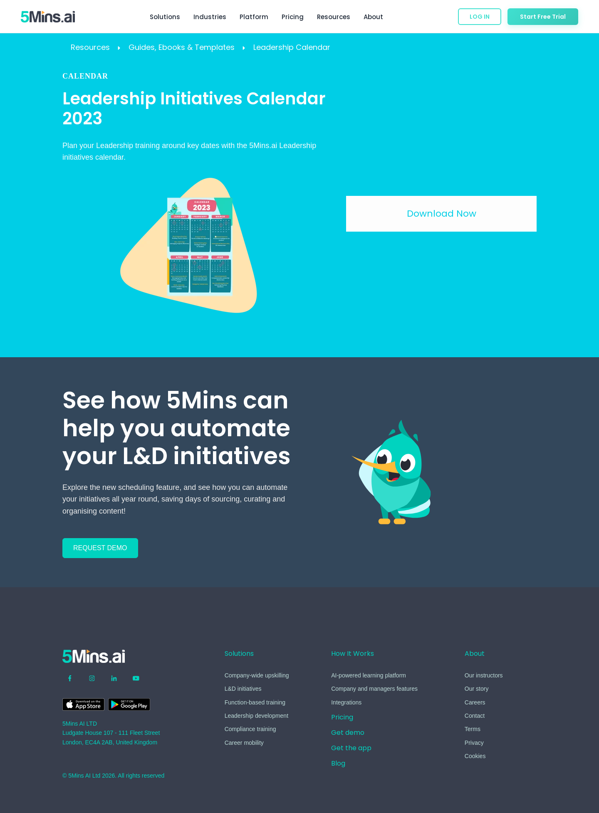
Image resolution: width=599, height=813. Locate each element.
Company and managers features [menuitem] (374, 688)
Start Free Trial (543, 16)
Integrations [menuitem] (346, 702)
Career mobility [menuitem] (244, 742)
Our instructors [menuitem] (484, 675)
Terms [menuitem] (472, 729)
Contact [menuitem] (475, 715)
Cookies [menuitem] (475, 756)
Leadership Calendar (291, 47)
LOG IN (480, 16)
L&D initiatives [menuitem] (243, 688)
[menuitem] (342, 719)
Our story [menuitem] (477, 688)
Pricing (293, 16)
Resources (91, 47)
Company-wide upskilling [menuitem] (257, 675)
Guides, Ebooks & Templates (183, 47)
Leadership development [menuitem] (256, 715)
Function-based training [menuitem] (255, 702)
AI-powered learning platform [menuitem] (368, 675)
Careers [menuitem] (475, 702)
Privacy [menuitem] (474, 742)
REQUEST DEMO (100, 547)
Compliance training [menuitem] (250, 729)
